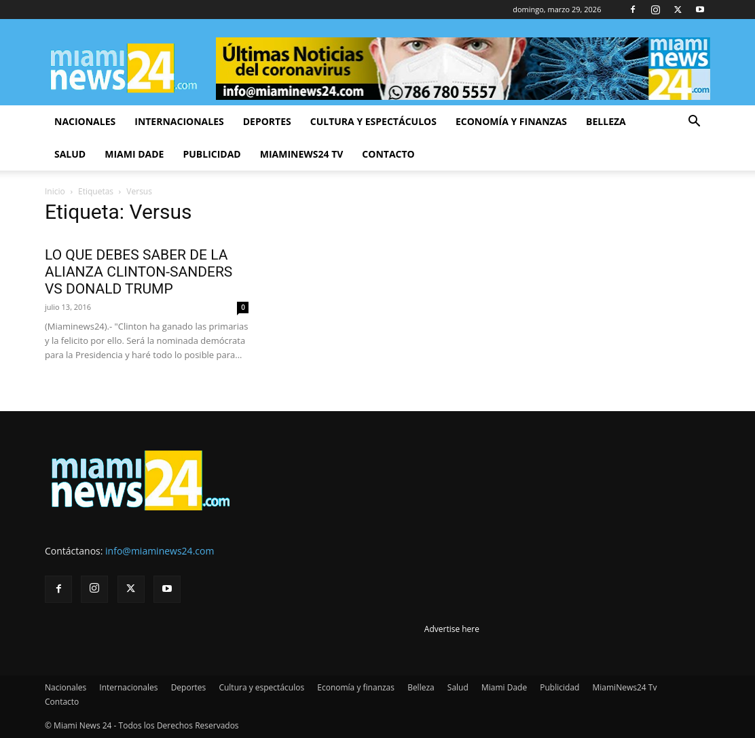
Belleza (606, 121)
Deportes (267, 121)
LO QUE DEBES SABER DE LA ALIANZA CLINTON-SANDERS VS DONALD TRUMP (138, 272)
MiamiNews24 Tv (302, 153)
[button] (694, 122)
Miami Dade (134, 153)
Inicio (55, 191)
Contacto (388, 153)
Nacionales (84, 121)
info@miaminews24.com (159, 550)
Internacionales (178, 121)
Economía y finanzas (511, 121)
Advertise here (451, 629)
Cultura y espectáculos (373, 121)
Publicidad (211, 153)
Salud (70, 153)
